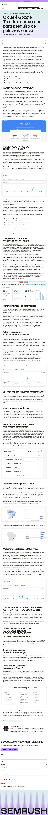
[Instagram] (4, 779)
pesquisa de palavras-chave (11, 56)
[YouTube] (9, 779)
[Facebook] (12, 779)
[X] (14, 779)
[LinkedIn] (2, 779)
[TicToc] (7, 779)
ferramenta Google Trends (25, 414)
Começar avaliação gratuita (10, 749)
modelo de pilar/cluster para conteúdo (22, 443)
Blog (3, 8)
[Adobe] (3, 783)
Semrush (5, 13)
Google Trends (7, 91)
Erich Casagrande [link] (10, 34)
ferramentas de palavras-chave (34, 615)
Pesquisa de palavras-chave (23, 13)
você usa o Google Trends (20, 153)
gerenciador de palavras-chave (10, 260)
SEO (14, 13)
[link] (6, 728)
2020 (17, 678)
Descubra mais (27, 1)
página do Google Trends (10, 671)
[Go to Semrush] (5, 4)
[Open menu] (45, 4)
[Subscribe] (29, 8)
